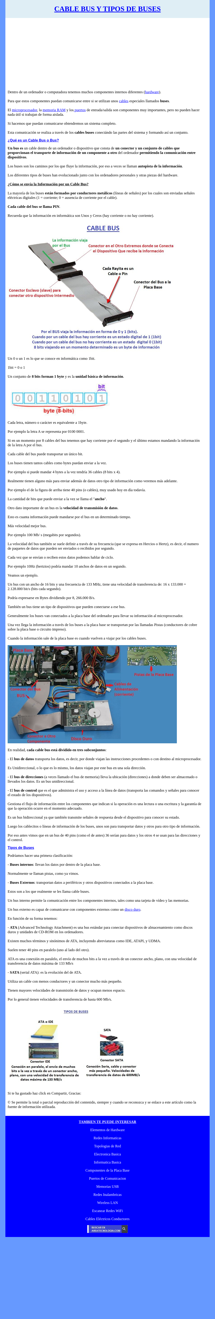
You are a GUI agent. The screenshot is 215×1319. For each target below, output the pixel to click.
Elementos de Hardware (107, 1130)
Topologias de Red (107, 1146)
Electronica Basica (107, 1154)
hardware (152, 92)
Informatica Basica (107, 1162)
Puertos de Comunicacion (107, 1178)
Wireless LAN (107, 1203)
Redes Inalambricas (107, 1195)
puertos (80, 110)
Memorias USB (107, 1186)
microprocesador (24, 110)
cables (123, 101)
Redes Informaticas (107, 1138)
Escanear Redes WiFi (107, 1211)
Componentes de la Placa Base (107, 1170)
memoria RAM (54, 110)
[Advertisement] (104, 56)
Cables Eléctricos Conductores (107, 1219)
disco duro (132, 909)
